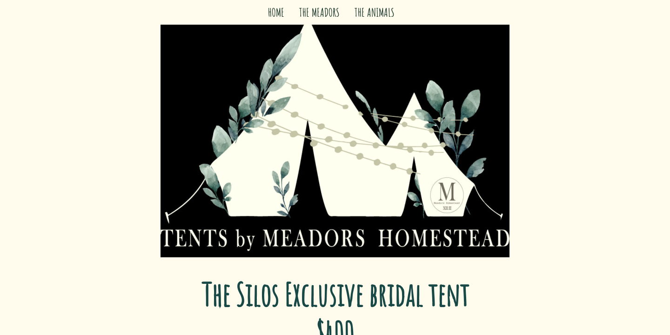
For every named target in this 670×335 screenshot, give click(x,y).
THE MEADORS (319, 12)
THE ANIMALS (375, 12)
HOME (276, 12)
